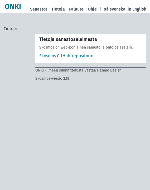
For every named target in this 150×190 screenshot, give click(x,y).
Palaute (76, 9)
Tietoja (58, 9)
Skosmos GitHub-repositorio (66, 55)
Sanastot (38, 9)
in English (137, 9)
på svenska (114, 9)
